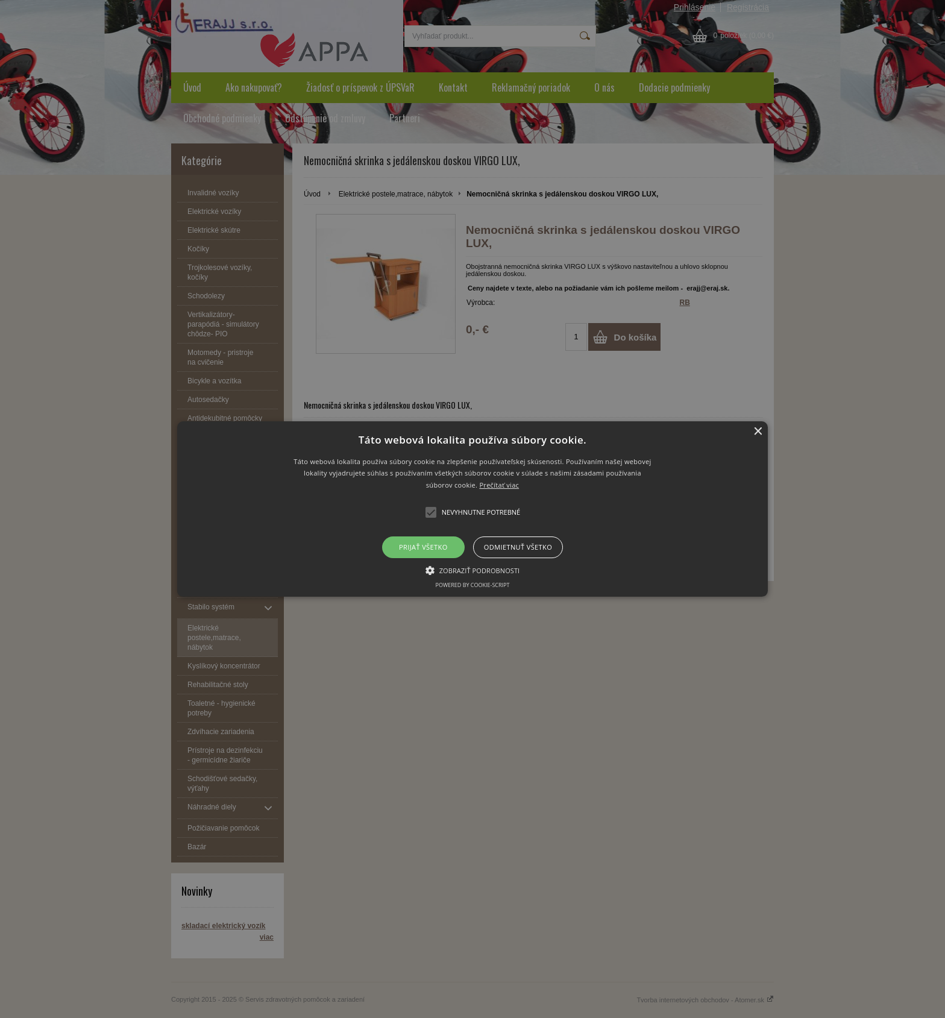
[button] (472, 509)
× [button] (757, 431)
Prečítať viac (499, 484)
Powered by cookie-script (473, 585)
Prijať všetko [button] (423, 546)
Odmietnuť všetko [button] (518, 546)
